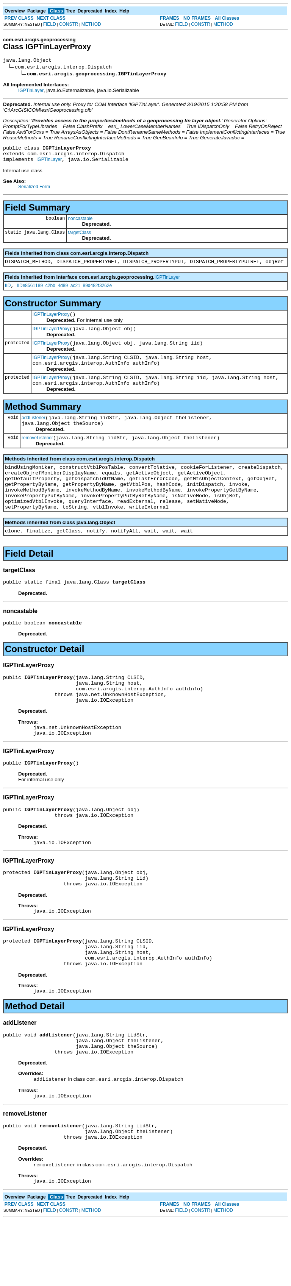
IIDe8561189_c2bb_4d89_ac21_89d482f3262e (64, 292)
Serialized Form (34, 191)
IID (8, 292)
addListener (33, 433)
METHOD (91, 24)
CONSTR (68, 24)
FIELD (49, 24)
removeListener (37, 456)
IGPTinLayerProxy (51, 322)
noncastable (80, 223)
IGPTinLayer (31, 91)
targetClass (79, 237)
